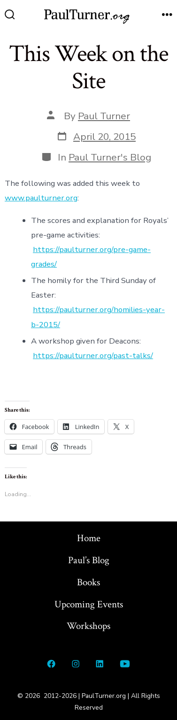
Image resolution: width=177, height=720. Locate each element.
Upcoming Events (88, 604)
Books (88, 582)
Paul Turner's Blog (110, 157)
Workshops (88, 626)
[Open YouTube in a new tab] (125, 663)
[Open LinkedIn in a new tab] (100, 663)
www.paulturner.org (41, 197)
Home (88, 538)
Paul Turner (104, 116)
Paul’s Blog (88, 560)
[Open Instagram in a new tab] (75, 663)
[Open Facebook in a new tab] (51, 663)
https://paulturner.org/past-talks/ (93, 355)
